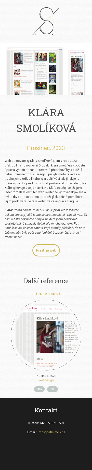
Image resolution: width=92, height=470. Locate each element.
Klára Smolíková (46, 294)
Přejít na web (46, 250)
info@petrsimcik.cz (51, 432)
